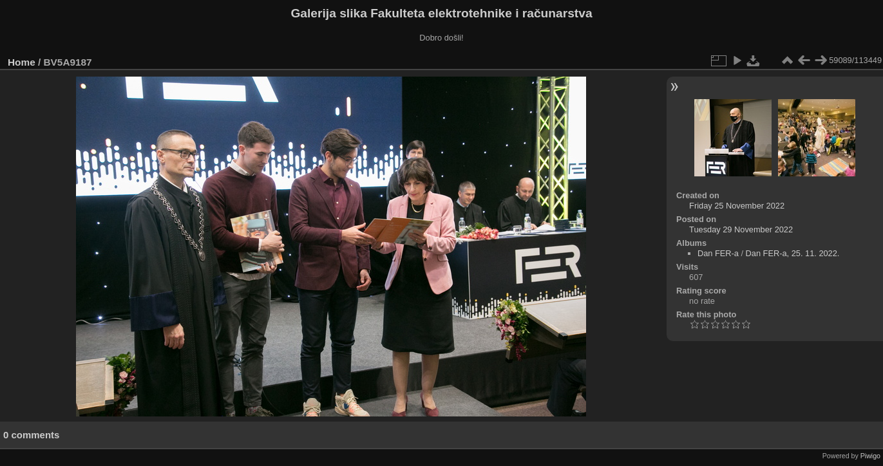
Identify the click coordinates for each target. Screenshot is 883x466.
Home (21, 62)
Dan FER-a (718, 253)
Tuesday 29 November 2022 (741, 229)
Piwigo (870, 456)
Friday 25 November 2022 (736, 205)
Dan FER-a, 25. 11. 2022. (793, 253)
